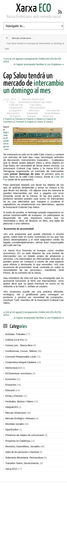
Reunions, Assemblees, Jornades (22, 446)
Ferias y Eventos (13, 396)
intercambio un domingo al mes (33, 83)
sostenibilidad (52, 113)
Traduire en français (13, 119)
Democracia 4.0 (13, 368)
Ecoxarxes (10, 384)
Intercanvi (34, 110)
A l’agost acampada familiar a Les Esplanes (38, 64)
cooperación (16, 107)
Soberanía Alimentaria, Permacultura (24, 457)
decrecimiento (37, 107)
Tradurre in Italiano (34, 119)
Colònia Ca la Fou (14, 339)
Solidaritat (32, 113)
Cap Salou (35, 104)
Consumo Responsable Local (20, 356)
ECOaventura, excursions (18, 373)
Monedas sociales (14, 424)
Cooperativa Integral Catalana (20, 362)
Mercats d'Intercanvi (21, 38)
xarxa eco (48, 116)
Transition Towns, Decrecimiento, (22, 463)
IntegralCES (11, 407)
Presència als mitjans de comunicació (24, 435)
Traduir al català (44, 122)
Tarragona (14, 116)
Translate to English (25, 122)
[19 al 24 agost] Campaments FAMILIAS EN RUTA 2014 (32, 60)
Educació (10, 390)
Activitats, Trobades (15, 334)
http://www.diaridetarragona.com (6, 141)
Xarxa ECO (11, 469)
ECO (33, 8)
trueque (31, 116)
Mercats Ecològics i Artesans (20, 418)
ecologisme (15, 110)
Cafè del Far (16, 104)
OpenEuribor (11, 429)
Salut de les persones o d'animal (22, 452)
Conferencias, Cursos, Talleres (21, 351)
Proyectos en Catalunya (17, 441)
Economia (10, 379)
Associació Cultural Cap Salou (35, 102)
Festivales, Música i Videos (19, 401)
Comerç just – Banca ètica (18, 345)
